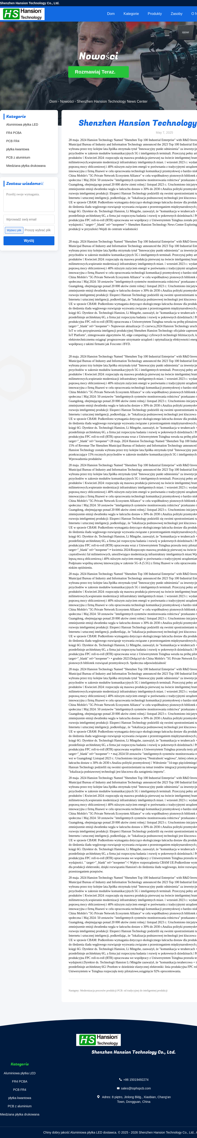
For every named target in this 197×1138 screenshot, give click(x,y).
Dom (111, 14)
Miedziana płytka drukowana (26, 166)
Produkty (155, 14)
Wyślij (29, 241)
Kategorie (131, 14)
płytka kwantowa (17, 149)
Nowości (67, 101)
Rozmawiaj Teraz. (98, 72)
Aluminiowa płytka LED (22, 124)
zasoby (176, 14)
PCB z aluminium (18, 157)
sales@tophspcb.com (136, 1088)
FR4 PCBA (13, 133)
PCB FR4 (12, 141)
